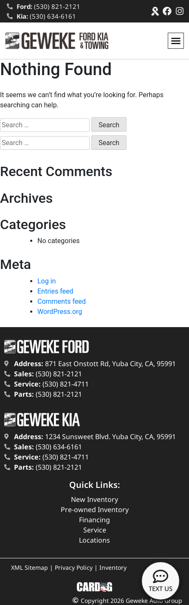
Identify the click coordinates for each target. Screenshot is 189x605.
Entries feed (55, 291)
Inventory (113, 567)
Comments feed (61, 301)
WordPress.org (59, 312)
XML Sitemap (29, 567)
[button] (176, 41)
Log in (46, 281)
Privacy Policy (74, 567)
